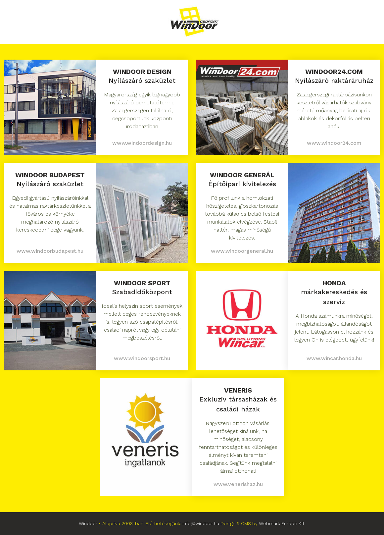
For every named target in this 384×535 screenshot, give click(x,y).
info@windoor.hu (200, 523)
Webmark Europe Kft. (282, 523)
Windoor (88, 523)
